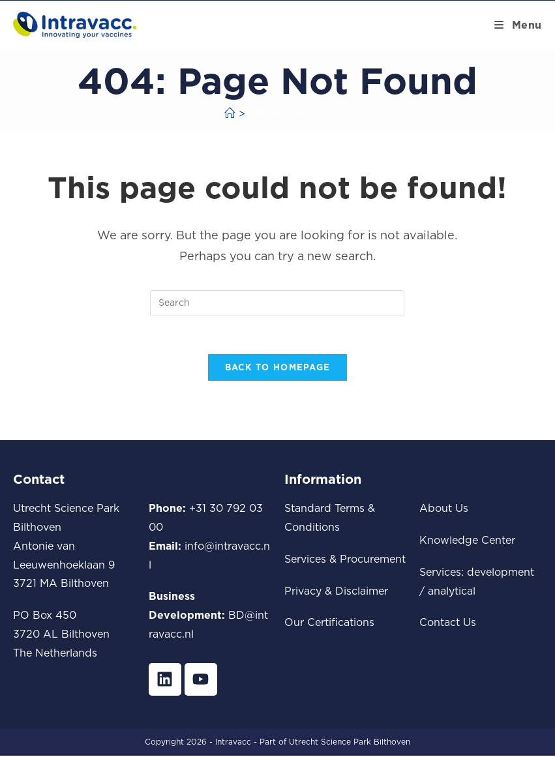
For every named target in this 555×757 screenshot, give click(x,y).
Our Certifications (329, 624)
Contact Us (447, 624)
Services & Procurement (345, 560)
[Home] (229, 113)
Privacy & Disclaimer (336, 592)
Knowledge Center (467, 541)
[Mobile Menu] (518, 25)
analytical (451, 592)
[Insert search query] (277, 303)
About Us (443, 510)
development (500, 573)
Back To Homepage (278, 369)
